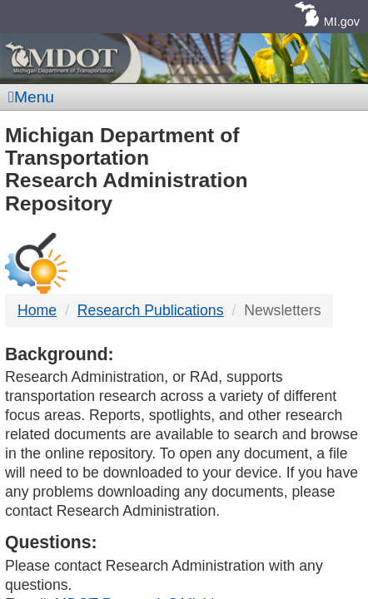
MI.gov (342, 21)
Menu (31, 97)
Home (37, 310)
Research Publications (150, 310)
